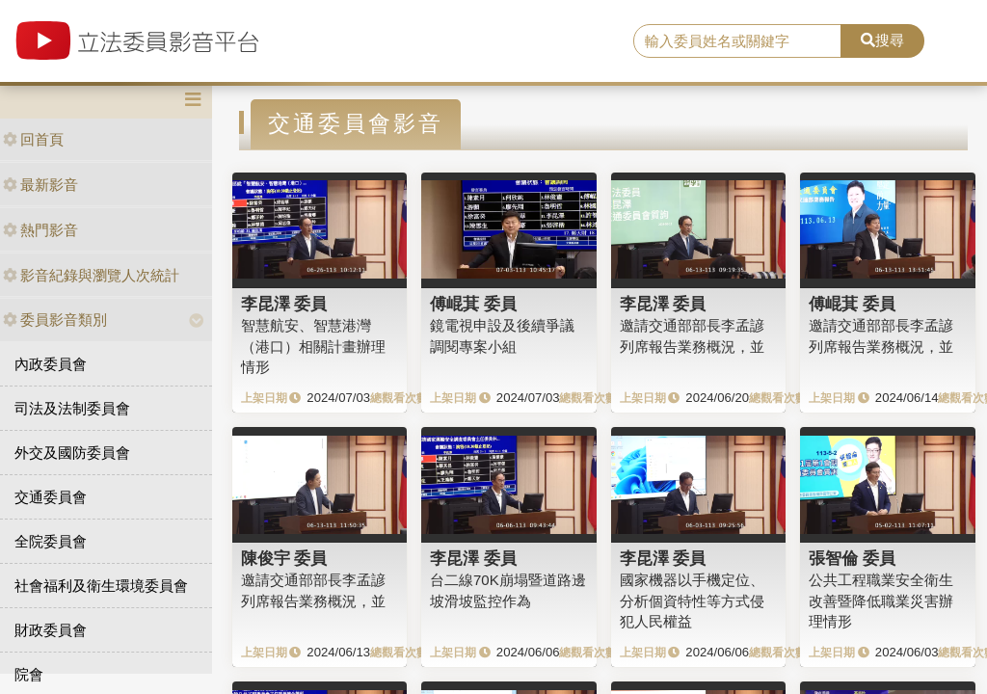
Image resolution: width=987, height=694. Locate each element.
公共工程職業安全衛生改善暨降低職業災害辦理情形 (881, 600)
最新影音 (40, 184)
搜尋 (882, 40)
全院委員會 (50, 541)
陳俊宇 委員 (284, 558)
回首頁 (33, 139)
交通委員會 (50, 497)
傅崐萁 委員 (473, 303)
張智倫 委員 (852, 558)
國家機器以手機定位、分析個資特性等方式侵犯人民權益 (692, 600)
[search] (737, 41)
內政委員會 (50, 364)
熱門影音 (40, 230)
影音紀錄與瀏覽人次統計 (91, 275)
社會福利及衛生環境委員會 (101, 585)
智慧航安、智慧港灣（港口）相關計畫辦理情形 (313, 346)
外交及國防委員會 (72, 452)
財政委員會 (50, 630)
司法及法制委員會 (72, 408)
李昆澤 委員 (284, 303)
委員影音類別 (55, 319)
